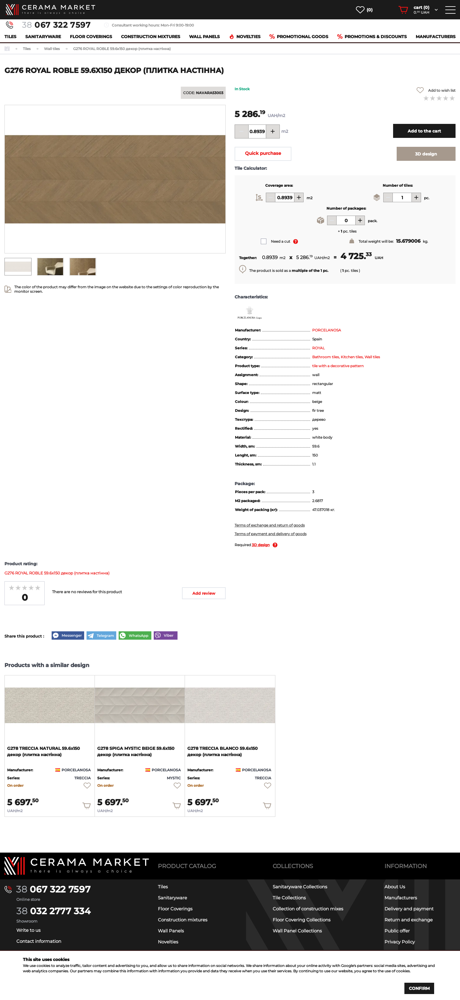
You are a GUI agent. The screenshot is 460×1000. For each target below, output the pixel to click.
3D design (261, 545)
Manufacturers (436, 36)
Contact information (38, 941)
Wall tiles (372, 357)
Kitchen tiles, (353, 357)
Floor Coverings (91, 36)
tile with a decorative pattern (338, 366)
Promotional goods (298, 36)
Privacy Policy (399, 942)
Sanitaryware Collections (300, 887)
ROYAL (318, 348)
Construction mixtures (150, 36)
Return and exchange (408, 920)
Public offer (397, 931)
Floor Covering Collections (301, 920)
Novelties (244, 36)
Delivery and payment (409, 909)
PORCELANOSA (326, 330)
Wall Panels (204, 36)
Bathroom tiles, (326, 357)
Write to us (28, 930)
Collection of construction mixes (308, 909)
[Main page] (76, 866)
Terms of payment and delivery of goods (271, 534)
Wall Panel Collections (297, 931)
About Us (394, 887)
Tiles (10, 36)
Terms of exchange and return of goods (270, 525)
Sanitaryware (43, 36)
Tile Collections (289, 898)
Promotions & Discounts (372, 36)
